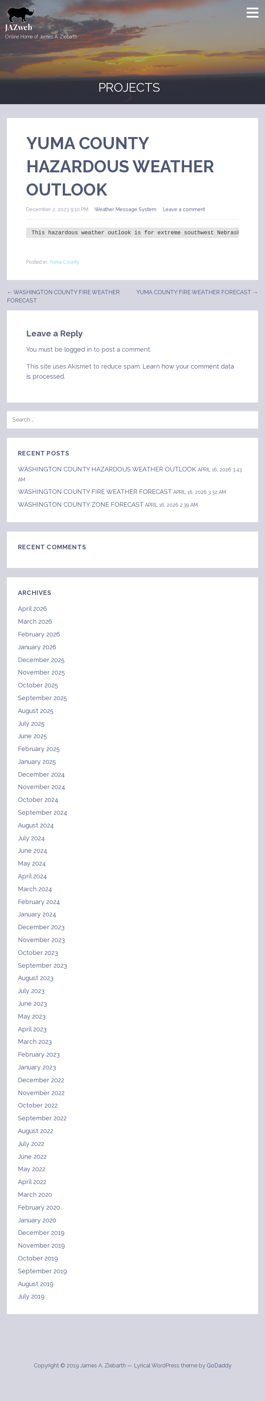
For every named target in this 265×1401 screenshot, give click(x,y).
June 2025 (32, 736)
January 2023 (37, 1067)
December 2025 (41, 659)
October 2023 (38, 952)
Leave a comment (184, 209)
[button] (255, 12)
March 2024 (35, 889)
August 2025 (35, 710)
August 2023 (35, 978)
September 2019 (42, 1271)
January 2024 (37, 914)
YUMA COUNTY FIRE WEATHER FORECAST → (197, 292)
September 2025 (42, 698)
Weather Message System (125, 209)
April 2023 (32, 1029)
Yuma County (64, 262)
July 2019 (31, 1296)
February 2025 (39, 748)
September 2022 (42, 1118)
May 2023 (32, 1016)
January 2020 (37, 1220)
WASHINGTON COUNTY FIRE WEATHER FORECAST (94, 491)
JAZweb (18, 27)
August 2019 (35, 1283)
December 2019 (41, 1232)
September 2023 (42, 965)
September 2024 (42, 812)
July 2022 (31, 1143)
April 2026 (32, 608)
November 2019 (41, 1245)
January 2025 (37, 761)
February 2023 (39, 1054)
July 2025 (31, 723)
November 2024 (41, 786)
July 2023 (31, 990)
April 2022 (32, 1181)
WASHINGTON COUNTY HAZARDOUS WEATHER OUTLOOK (107, 469)
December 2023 (41, 927)
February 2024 (39, 901)
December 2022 (41, 1080)
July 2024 (31, 838)
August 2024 (36, 825)
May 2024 (32, 863)
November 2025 (41, 672)
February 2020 (39, 1207)
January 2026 (37, 647)
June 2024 (32, 850)
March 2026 (35, 621)
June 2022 (32, 1156)
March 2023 (35, 1041)
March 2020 (35, 1194)
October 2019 (38, 1258)
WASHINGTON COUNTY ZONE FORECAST (80, 504)
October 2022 (38, 1105)
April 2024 (32, 876)
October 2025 (38, 685)
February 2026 (39, 634)
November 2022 (41, 1092)
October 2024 (38, 799)
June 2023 (32, 1003)
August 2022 (35, 1131)
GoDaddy (219, 1365)
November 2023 (41, 939)
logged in (78, 349)
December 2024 (41, 774)
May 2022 (31, 1169)
